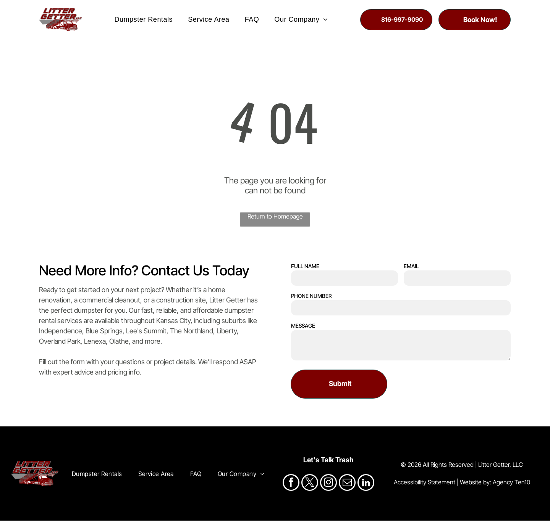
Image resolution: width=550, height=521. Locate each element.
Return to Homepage (275, 216)
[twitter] (309, 483)
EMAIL (411, 266)
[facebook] (291, 483)
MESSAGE (303, 325)
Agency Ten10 (511, 482)
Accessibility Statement (424, 482)
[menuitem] (143, 19)
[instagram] (328, 483)
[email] (347, 483)
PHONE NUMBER (311, 296)
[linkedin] (366, 483)
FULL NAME (305, 266)
